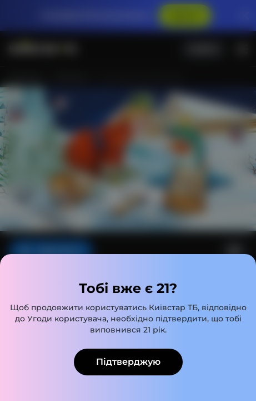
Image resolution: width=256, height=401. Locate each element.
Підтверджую (128, 361)
